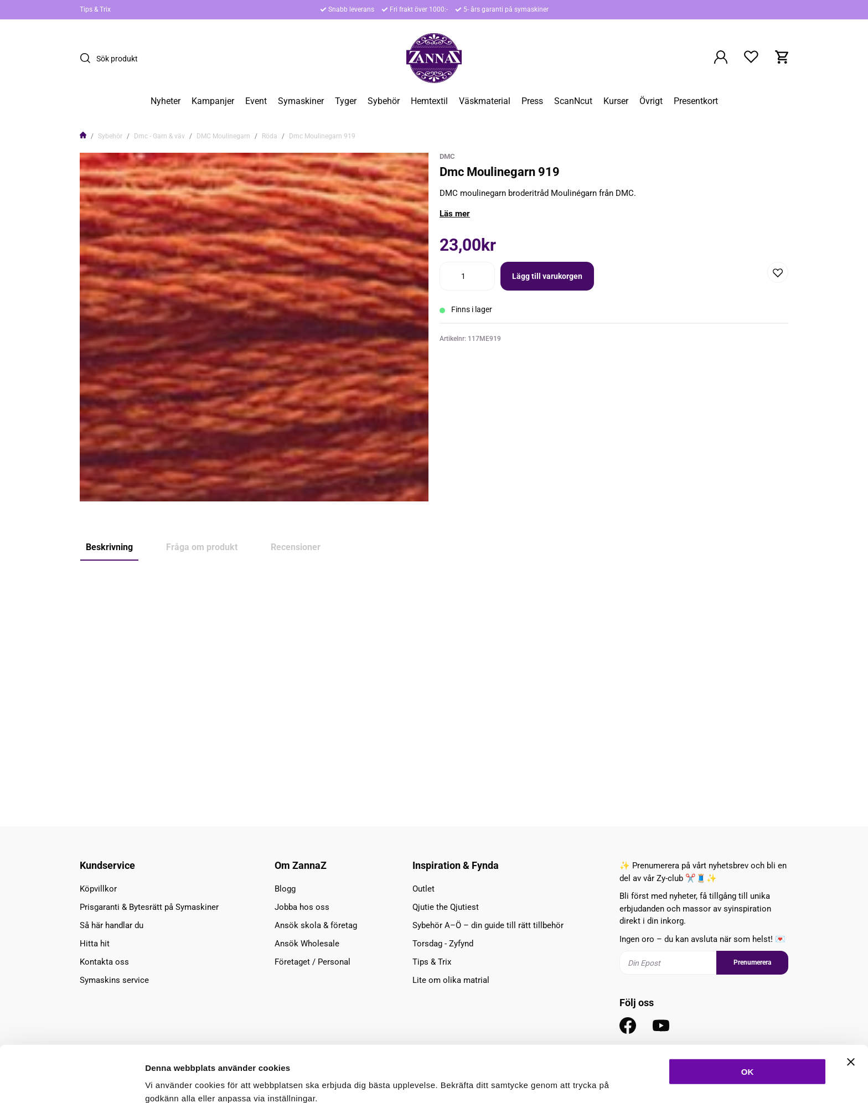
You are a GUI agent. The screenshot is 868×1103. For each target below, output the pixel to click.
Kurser (615, 101)
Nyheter (165, 101)
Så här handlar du (111, 925)
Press (532, 101)
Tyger (345, 101)
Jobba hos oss (302, 907)
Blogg (285, 889)
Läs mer (455, 214)
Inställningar (602, 1081)
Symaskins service (114, 980)
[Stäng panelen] (851, 1009)
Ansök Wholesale (307, 944)
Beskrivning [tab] (109, 547)
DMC (447, 156)
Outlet (423, 889)
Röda (269, 136)
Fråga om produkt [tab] (201, 547)
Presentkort (696, 101)
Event (256, 101)
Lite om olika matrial (450, 980)
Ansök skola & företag (316, 925)
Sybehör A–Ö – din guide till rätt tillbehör (488, 925)
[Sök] (88, 58)
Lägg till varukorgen (547, 276)
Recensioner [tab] (296, 547)
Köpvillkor (98, 889)
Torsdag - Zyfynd (442, 944)
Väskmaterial (484, 101)
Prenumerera (752, 962)
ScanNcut (573, 101)
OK (747, 1018)
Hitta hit (95, 944)
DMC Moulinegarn (223, 136)
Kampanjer (213, 101)
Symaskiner (301, 101)
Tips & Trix (95, 9)
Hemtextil (429, 101)
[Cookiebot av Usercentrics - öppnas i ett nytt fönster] (71, 1081)
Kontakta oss (104, 962)
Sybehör (384, 101)
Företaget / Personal (312, 962)
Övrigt (651, 101)
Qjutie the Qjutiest (445, 907)
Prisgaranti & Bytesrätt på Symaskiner (149, 907)
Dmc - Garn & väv (159, 136)
